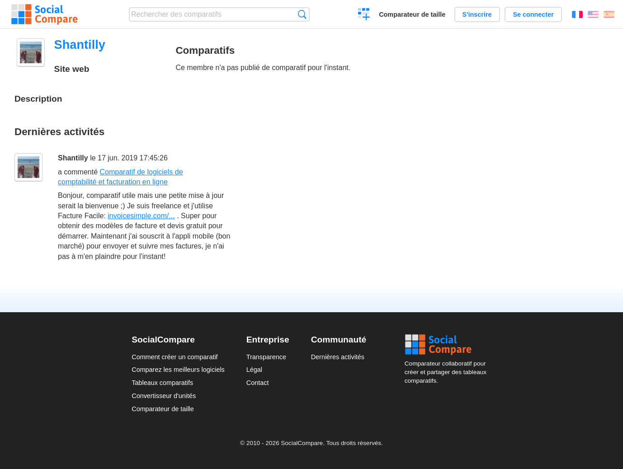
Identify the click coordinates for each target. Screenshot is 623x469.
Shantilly (73, 158)
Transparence (266, 357)
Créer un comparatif (364, 15)
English (593, 14)
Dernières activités (337, 357)
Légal (254, 369)
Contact (257, 382)
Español (609, 14)
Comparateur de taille (412, 14)
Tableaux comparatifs (162, 382)
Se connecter (533, 14)
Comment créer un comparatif (174, 357)
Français (577, 14)
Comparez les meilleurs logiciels (178, 369)
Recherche (302, 14)
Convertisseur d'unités (164, 395)
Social (448, 345)
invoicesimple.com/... (141, 216)
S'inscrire (477, 14)
